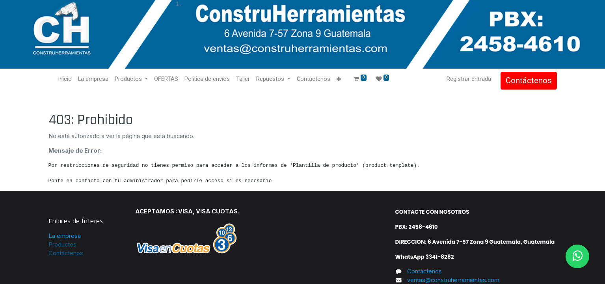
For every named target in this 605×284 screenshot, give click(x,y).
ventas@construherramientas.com (453, 280)
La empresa (64, 235)
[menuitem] (65, 79)
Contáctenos (529, 80)
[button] (338, 79)
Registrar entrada (469, 78)
